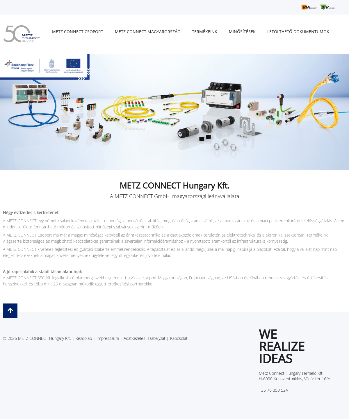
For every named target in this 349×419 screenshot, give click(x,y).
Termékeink (204, 31)
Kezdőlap (84, 338)
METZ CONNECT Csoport (77, 31)
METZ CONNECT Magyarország (147, 31)
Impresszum (108, 338)
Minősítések (242, 31)
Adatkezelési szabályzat (144, 338)
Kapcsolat (179, 338)
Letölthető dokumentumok (298, 31)
